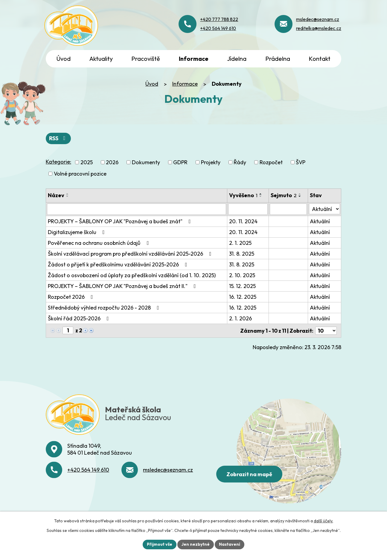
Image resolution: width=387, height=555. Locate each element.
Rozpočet (271, 162)
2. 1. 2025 (240, 242)
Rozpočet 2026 (71, 296)
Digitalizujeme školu (77, 232)
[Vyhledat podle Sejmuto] (288, 209)
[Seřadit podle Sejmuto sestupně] (300, 196)
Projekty (210, 162)
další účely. (323, 521)
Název (56, 195)
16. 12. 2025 (242, 296)
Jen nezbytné (196, 544)
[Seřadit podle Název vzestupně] (67, 194)
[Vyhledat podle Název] (136, 209)
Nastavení (229, 544)
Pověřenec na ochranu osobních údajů (99, 242)
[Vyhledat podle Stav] (324, 208)
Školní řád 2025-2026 (79, 318)
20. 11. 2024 (243, 221)
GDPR (180, 162)
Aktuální (320, 221)
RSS (58, 138)
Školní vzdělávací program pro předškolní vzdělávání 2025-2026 (131, 253)
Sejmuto (284, 195)
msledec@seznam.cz (168, 469)
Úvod (151, 83)
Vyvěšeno (243, 195)
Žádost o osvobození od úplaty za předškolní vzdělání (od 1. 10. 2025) (132, 275)
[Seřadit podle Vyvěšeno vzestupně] (261, 194)
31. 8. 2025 (241, 253)
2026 (112, 162)
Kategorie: (58, 161)
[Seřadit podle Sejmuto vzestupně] (300, 194)
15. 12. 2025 (242, 286)
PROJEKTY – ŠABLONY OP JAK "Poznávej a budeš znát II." (123, 286)
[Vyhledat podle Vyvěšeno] (248, 209)
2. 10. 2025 (242, 275)
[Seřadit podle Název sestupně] (67, 196)
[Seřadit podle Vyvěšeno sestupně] (261, 196)
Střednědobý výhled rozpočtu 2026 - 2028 (104, 307)
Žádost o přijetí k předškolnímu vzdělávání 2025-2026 (119, 264)
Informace (185, 83)
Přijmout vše (159, 544)
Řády (240, 162)
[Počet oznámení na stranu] (326, 331)
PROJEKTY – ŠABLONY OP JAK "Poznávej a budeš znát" (120, 221)
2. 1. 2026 (240, 318)
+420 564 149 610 (88, 469)
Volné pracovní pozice (80, 173)
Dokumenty (146, 162)
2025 (86, 162)
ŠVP (300, 162)
